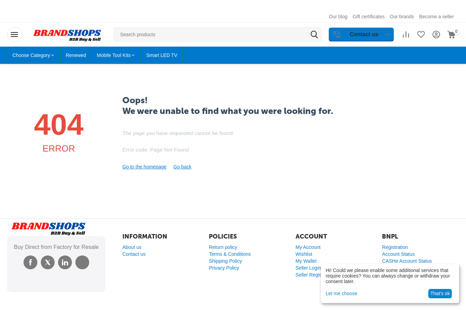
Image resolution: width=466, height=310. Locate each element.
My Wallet (306, 261)
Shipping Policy (225, 261)
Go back (183, 166)
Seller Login (308, 268)
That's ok (440, 293)
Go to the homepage (144, 166)
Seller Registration (315, 275)
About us (131, 247)
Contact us (134, 254)
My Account (308, 247)
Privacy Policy (224, 268)
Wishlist (304, 254)
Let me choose (341, 293)
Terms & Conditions (230, 254)
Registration (395, 247)
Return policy (223, 247)
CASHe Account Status (407, 261)
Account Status (398, 254)
